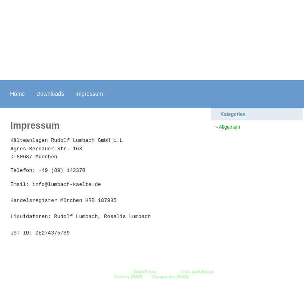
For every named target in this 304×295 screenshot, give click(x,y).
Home (17, 94)
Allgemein (229, 127)
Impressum (89, 94)
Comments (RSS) (170, 276)
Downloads (50, 94)
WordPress (144, 271)
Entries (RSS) (128, 276)
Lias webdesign (198, 271)
